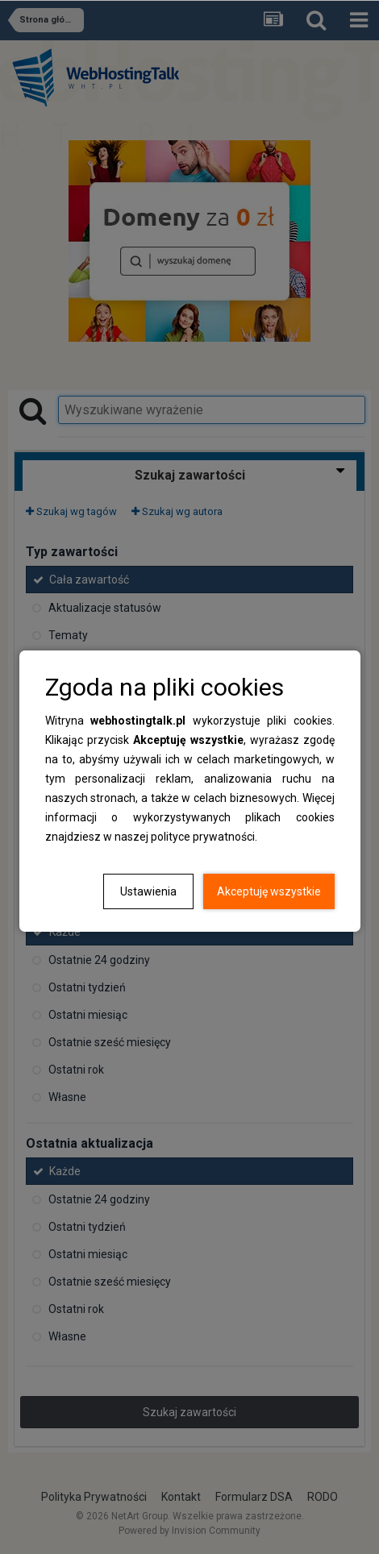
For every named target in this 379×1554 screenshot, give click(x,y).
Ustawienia (148, 891)
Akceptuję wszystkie (269, 891)
